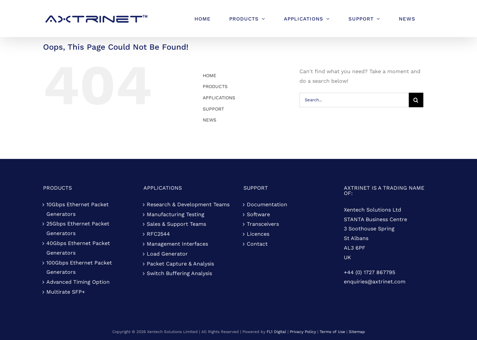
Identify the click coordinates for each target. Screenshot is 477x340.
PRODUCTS (215, 86)
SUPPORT (213, 109)
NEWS (209, 119)
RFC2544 (158, 234)
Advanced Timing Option (78, 282)
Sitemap (357, 331)
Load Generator (167, 254)
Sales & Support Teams (176, 224)
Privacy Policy (303, 331)
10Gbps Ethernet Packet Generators (77, 209)
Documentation (267, 204)
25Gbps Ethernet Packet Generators (77, 228)
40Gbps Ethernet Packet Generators (78, 248)
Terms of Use (332, 331)
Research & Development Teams (188, 204)
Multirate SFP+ (65, 292)
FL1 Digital (276, 331)
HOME (209, 75)
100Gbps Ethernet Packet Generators (79, 267)
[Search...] (353, 100)
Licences (258, 234)
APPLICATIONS (219, 97)
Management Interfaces (177, 244)
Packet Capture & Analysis (180, 264)
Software (258, 214)
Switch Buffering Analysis (179, 273)
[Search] (416, 100)
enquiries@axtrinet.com (374, 281)
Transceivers (263, 224)
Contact (257, 244)
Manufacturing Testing (175, 214)
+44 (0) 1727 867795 (369, 272)
